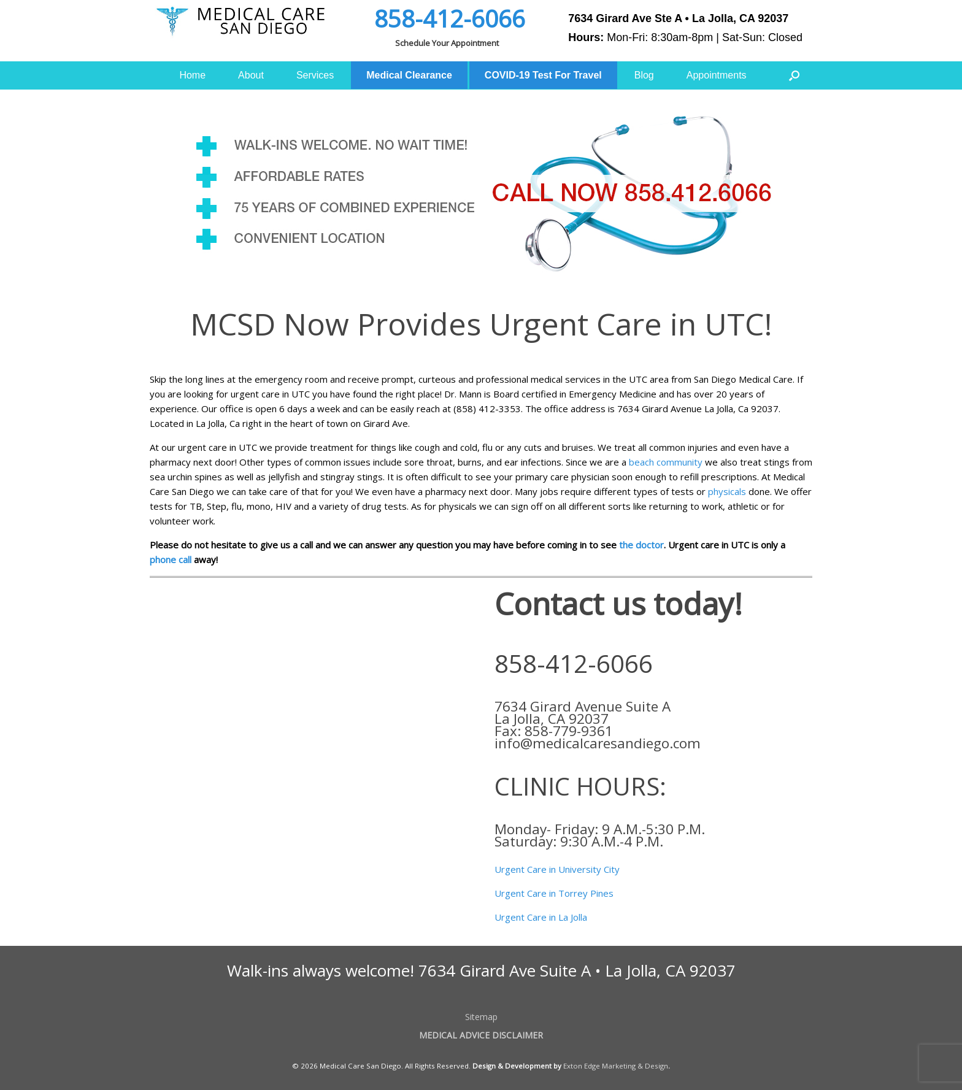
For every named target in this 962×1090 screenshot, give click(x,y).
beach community (664, 462)
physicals (727, 491)
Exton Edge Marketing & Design (615, 1065)
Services (315, 75)
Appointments (717, 75)
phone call (170, 559)
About (251, 75)
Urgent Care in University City (557, 869)
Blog (644, 75)
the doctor (641, 545)
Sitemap (481, 1017)
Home (192, 75)
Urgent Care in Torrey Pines (554, 893)
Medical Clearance (409, 75)
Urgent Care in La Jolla (540, 917)
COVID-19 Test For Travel (543, 75)
